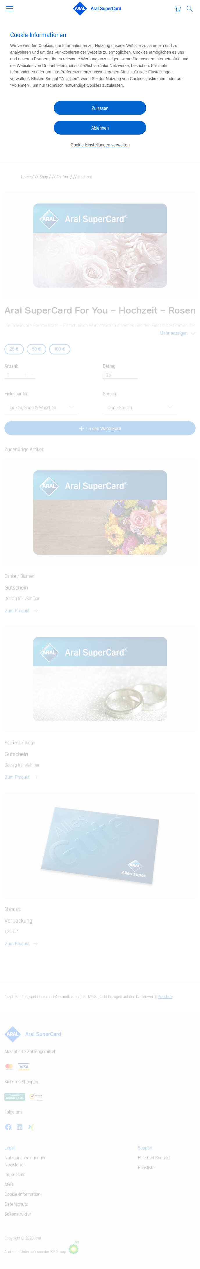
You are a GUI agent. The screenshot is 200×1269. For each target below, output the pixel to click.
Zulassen (100, 108)
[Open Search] (190, 9)
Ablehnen (100, 128)
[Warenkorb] (178, 8)
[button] (11, 8)
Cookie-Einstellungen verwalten (100, 145)
